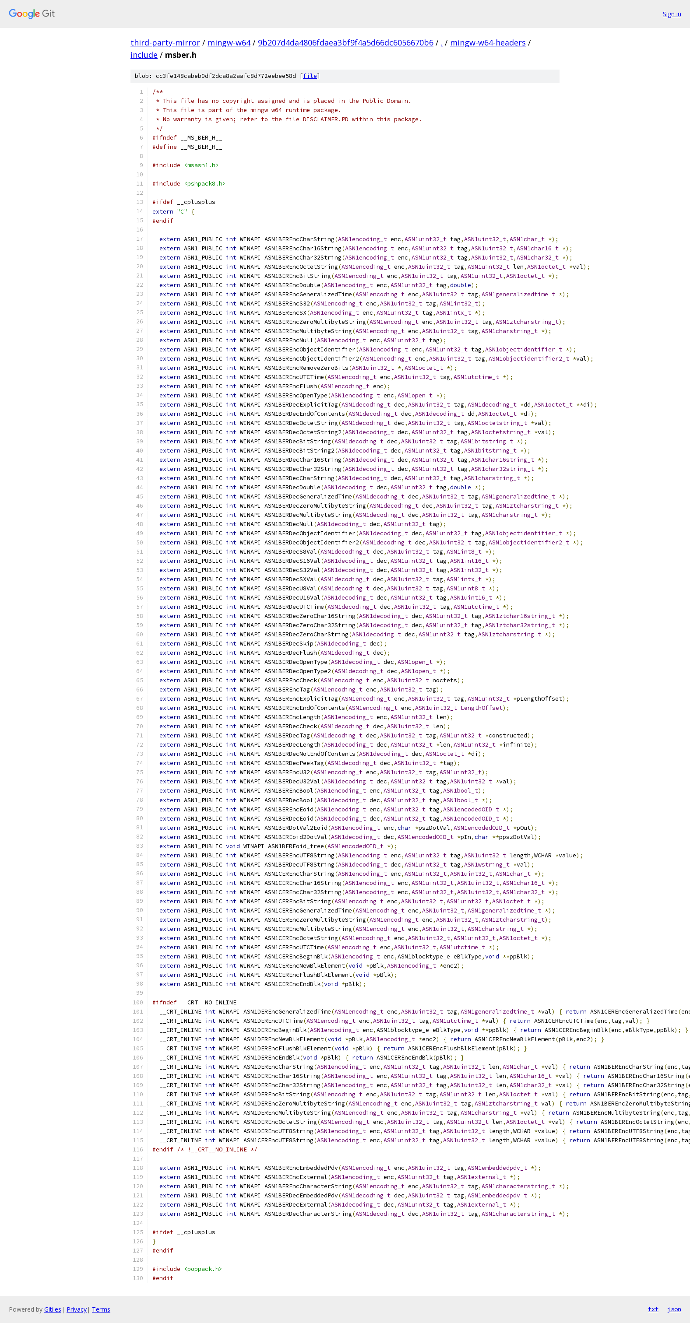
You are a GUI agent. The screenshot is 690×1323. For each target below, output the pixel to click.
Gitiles (52, 1309)
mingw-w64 (229, 42)
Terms (101, 1309)
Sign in (672, 14)
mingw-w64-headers (488, 42)
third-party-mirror (165, 42)
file (310, 76)
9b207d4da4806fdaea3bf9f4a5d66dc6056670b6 (345, 42)
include (144, 54)
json (674, 1309)
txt (653, 1309)
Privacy (77, 1309)
